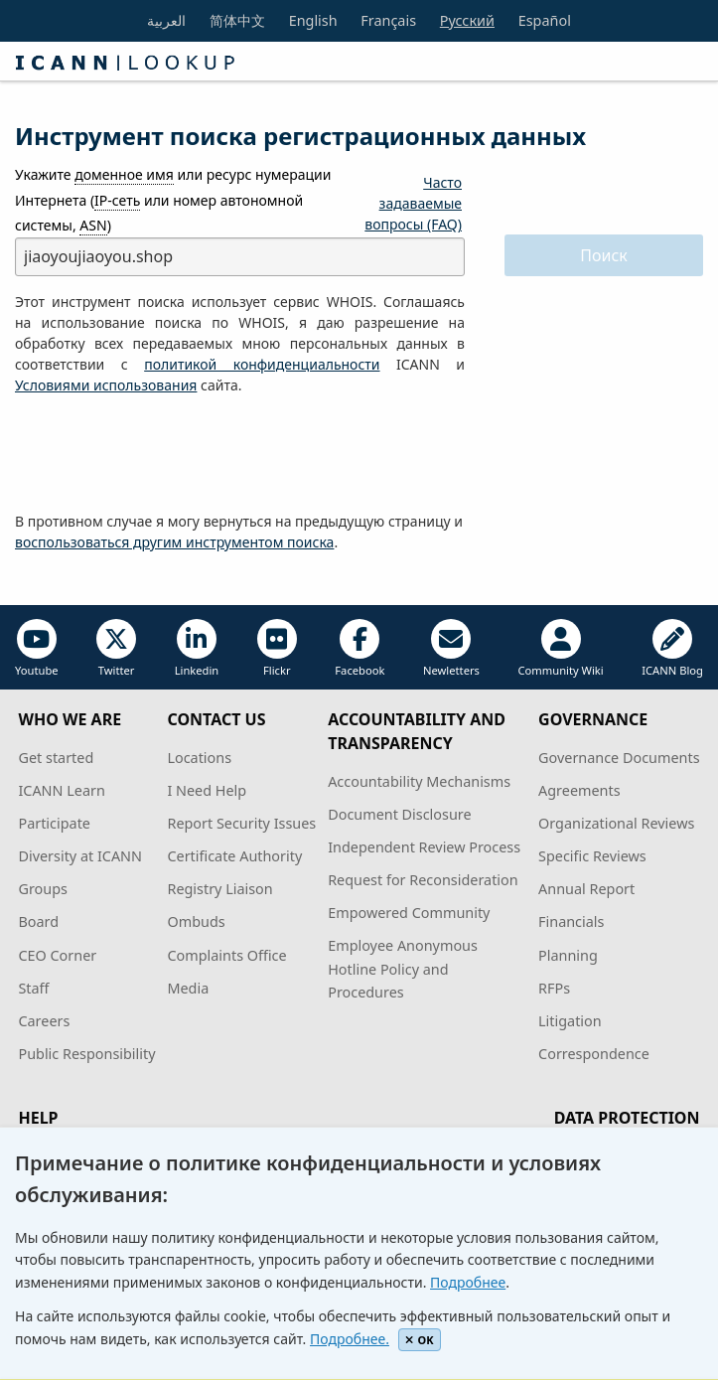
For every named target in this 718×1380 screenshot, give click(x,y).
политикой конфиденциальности (261, 364)
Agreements (579, 790)
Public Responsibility (86, 1053)
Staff (33, 988)
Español (544, 20)
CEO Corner (57, 955)
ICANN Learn (61, 790)
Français (388, 20)
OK (419, 1339)
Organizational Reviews (616, 823)
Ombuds (195, 921)
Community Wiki (560, 648)
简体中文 (237, 20)
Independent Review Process (424, 847)
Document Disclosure (399, 814)
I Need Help (206, 790)
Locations (199, 757)
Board (38, 921)
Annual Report (586, 888)
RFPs (554, 988)
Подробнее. (349, 1338)
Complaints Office (226, 955)
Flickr (277, 648)
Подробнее (467, 1282)
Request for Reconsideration (422, 879)
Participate (54, 823)
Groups (42, 888)
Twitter (116, 648)
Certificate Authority (234, 855)
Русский (467, 20)
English (313, 20)
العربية (166, 20)
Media (188, 988)
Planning (568, 955)
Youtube (37, 648)
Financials (571, 921)
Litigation (570, 1020)
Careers (44, 1020)
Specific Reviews (592, 855)
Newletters (451, 648)
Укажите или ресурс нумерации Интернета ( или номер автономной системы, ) (173, 199)
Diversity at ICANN (80, 855)
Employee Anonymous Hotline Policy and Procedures (403, 968)
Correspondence (593, 1053)
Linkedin (197, 648)
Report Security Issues (241, 823)
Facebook (359, 648)
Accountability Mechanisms (419, 781)
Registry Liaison (219, 888)
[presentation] (166, 454)
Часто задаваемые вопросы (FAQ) (413, 203)
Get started (55, 757)
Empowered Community (409, 912)
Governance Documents (618, 757)
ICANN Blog (672, 648)
